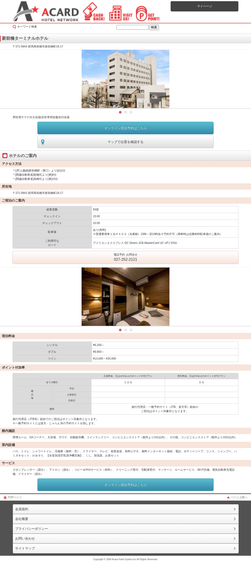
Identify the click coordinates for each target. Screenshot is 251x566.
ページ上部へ (239, 497)
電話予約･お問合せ (125, 257)
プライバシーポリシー (31, 528)
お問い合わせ (25, 538)
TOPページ (15, 497)
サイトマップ (25, 548)
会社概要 (21, 519)
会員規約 (21, 509)
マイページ (204, 6)
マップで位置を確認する (125, 142)
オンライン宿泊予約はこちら (125, 128)
